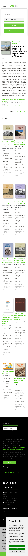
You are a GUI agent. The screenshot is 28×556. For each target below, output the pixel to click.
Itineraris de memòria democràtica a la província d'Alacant (8, 143)
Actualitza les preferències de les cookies (12, 0)
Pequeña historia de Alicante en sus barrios (19, 380)
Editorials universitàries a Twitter (13, 475)
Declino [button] (16, 548)
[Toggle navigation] (4, 5)
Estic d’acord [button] (17, 546)
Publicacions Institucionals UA (10, 98)
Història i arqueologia (12, 105)
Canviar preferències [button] (16, 551)
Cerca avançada (14, 31)
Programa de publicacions (11, 472)
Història (21, 105)
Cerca (14, 25)
